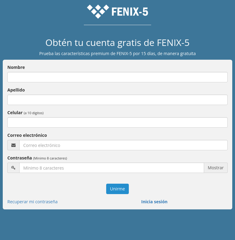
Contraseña (37, 158)
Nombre (16, 67)
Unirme (117, 189)
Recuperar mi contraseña (32, 201)
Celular (25, 112)
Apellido (16, 90)
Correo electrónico (27, 135)
